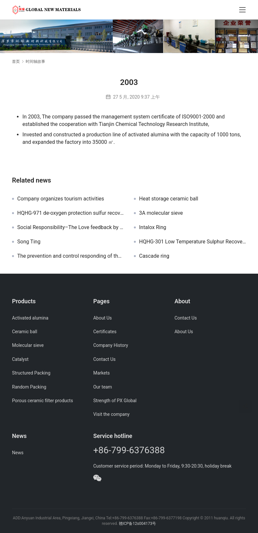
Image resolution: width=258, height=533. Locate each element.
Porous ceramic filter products (42, 400)
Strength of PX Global (114, 400)
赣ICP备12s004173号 (137, 523)
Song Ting (28, 242)
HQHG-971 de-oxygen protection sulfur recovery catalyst (70, 213)
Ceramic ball (24, 331)
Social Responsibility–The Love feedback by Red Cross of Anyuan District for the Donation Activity (70, 227)
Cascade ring (154, 256)
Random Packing (29, 387)
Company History (110, 345)
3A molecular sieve (161, 213)
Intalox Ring (152, 227)
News (17, 452)
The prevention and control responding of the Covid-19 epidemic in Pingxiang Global (70, 256)
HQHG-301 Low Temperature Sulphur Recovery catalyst (192, 242)
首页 (16, 61)
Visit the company (111, 414)
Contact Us (104, 359)
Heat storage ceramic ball (168, 199)
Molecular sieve (28, 345)
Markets (101, 373)
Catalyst (20, 359)
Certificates (105, 331)
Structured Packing (31, 373)
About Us (102, 318)
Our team (102, 387)
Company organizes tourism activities (60, 199)
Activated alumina (30, 318)
